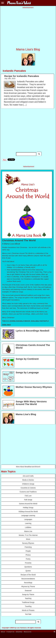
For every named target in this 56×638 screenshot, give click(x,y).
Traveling (28, 606)
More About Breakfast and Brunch (28, 467)
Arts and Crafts (28, 476)
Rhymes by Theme (28, 586)
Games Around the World (28, 504)
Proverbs (28, 563)
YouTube (28, 614)
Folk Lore (28, 496)
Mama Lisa (28, 531)
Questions (28, 567)
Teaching (28, 598)
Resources (27, 632)
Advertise (19, 632)
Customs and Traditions (28, 492)
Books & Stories (28, 480)
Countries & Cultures (28, 488)
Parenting (28, 547)
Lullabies (28, 527)
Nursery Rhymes (28, 543)
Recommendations (28, 579)
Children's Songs (28, 484)
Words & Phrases (28, 610)
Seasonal (28, 590)
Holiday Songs (28, 507)
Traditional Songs (28, 602)
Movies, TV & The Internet (28, 535)
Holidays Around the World (28, 511)
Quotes (28, 571)
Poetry (28, 559)
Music (28, 539)
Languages (28, 519)
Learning (28, 523)
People (28, 551)
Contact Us (10, 632)
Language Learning (28, 515)
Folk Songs (28, 500)
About (3, 632)
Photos (28, 555)
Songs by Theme (28, 594)
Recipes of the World (28, 575)
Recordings (28, 583)
